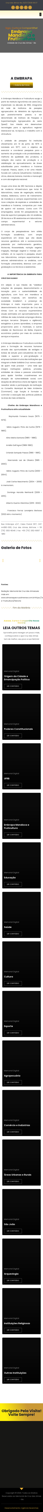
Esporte (8, 1026)
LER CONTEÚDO (13, 686)
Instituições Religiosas (17, 1323)
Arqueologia (11, 1273)
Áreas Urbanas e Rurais (17, 1174)
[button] (40, 14)
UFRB (7, 778)
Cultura (8, 976)
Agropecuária (12, 1075)
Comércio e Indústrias (17, 1125)
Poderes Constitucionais (18, 729)
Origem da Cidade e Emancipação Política (17, 678)
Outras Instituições (15, 1372)
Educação (10, 877)
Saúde (8, 927)
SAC (3, 533)
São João (9, 1224)
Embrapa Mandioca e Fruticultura (16, 826)
